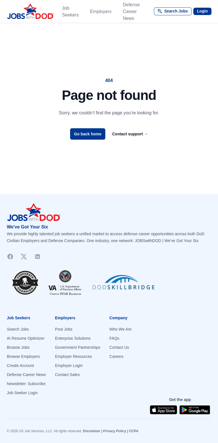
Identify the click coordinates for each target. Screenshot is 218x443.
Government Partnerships (77, 347)
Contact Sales (67, 374)
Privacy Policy (114, 431)
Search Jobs (18, 329)
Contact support (130, 134)
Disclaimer (91, 431)
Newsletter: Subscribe (26, 383)
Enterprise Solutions (73, 338)
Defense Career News (131, 11)
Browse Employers (23, 356)
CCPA (133, 431)
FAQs (114, 338)
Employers (101, 11)
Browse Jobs (18, 347)
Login (202, 11)
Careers (116, 356)
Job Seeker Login (22, 392)
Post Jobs (63, 329)
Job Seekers (70, 11)
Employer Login (69, 365)
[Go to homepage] (109, 212)
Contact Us (119, 347)
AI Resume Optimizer (26, 338)
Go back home (87, 134)
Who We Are (120, 329)
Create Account (20, 365)
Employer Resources (73, 356)
